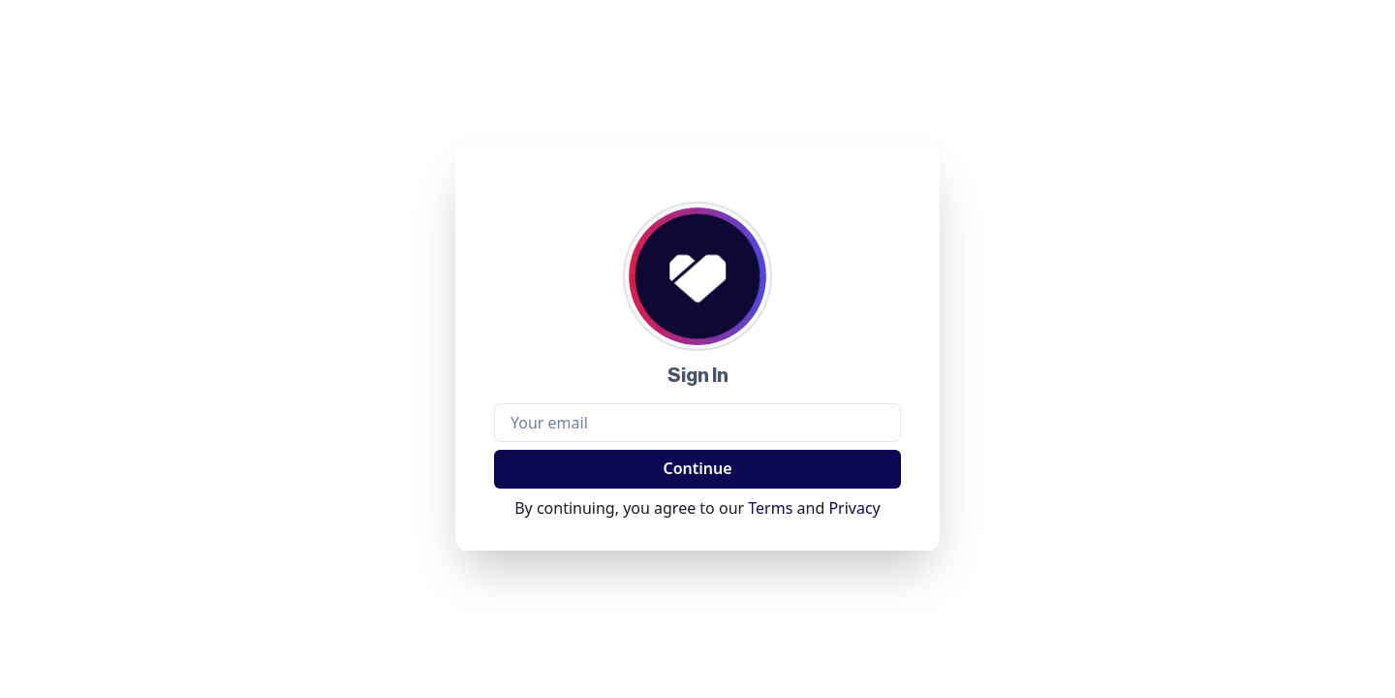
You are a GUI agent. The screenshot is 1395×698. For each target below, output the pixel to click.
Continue (697, 468)
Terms (770, 508)
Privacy (854, 508)
